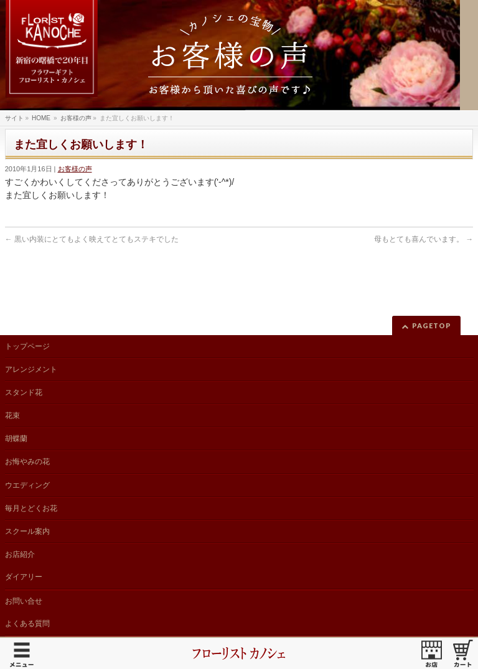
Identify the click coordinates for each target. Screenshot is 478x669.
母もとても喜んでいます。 (423, 239)
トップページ (27, 346)
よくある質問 (27, 623)
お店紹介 (20, 554)
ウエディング (27, 485)
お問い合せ (23, 601)
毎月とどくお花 (31, 508)
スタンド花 (23, 392)
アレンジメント (31, 369)
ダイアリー (23, 576)
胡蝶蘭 (16, 438)
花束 (12, 415)
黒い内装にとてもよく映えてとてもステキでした (92, 239)
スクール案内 (27, 531)
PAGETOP (431, 325)
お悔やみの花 (27, 461)
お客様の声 (75, 169)
